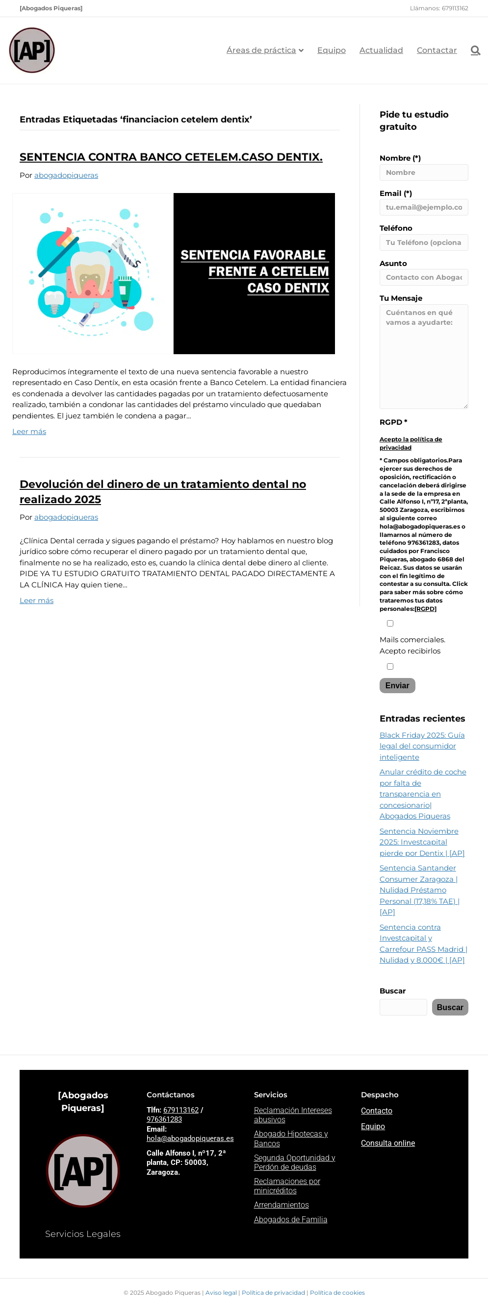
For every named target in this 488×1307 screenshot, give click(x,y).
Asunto (424, 272)
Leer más (29, 431)
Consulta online (388, 1143)
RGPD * (394, 422)
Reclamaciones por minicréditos (287, 1186)
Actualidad (381, 50)
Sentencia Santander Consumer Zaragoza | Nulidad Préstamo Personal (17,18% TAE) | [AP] (420, 890)
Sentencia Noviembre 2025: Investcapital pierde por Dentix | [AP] (422, 842)
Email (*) (424, 202)
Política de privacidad (274, 1292)
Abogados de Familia (291, 1219)
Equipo (331, 50)
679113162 (181, 1110)
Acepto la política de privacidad (411, 443)
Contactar (437, 50)
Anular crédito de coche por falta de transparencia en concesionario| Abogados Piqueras (423, 794)
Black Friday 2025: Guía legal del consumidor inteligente (422, 746)
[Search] (472, 50)
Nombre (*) (424, 167)
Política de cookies (337, 1292)
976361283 (164, 1119)
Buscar (393, 990)
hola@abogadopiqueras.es (190, 1138)
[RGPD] (425, 608)
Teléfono (424, 237)
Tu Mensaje (424, 351)
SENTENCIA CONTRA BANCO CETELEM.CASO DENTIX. (171, 157)
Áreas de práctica (261, 50)
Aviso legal (221, 1292)
